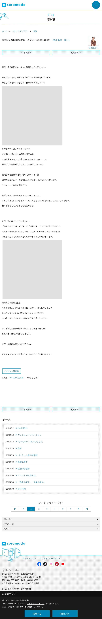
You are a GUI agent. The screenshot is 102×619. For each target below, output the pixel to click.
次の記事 (74, 53)
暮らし (67, 40)
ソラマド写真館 (12, 371)
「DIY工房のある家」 (17, 378)
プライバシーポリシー (51, 559)
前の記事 (27, 53)
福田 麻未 (57, 40)
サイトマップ (30, 559)
